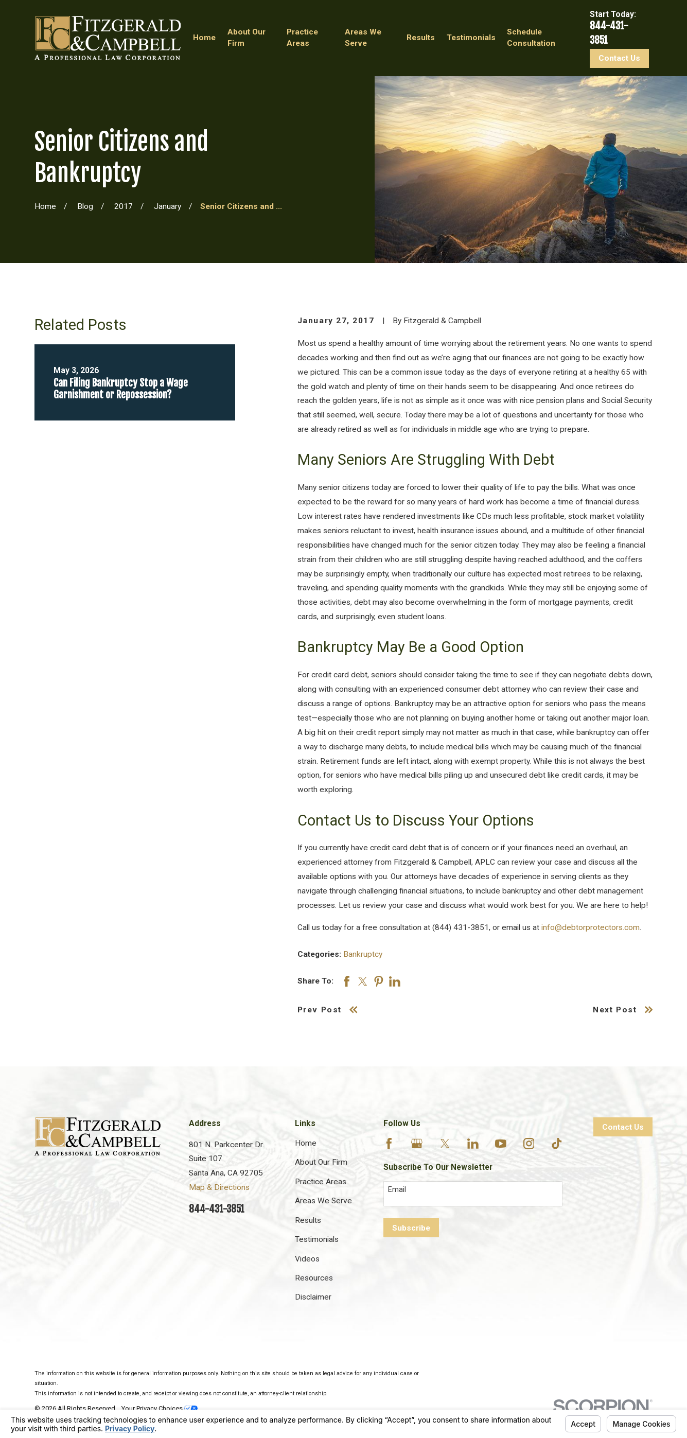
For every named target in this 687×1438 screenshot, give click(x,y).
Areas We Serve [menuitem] (363, 37)
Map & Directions (219, 1187)
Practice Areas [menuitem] (302, 37)
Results (308, 1220)
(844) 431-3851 (460, 927)
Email (397, 1189)
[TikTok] (556, 1143)
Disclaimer (313, 1297)
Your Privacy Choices (159, 1408)
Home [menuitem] (204, 37)
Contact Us (619, 58)
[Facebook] (389, 1143)
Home (305, 1143)
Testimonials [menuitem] (471, 37)
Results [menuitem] (421, 37)
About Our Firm (321, 1162)
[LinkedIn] (473, 1143)
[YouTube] (500, 1143)
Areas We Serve (323, 1200)
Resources (314, 1278)
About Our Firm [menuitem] (246, 37)
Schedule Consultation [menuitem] (531, 37)
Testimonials (317, 1239)
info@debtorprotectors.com (590, 927)
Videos (307, 1259)
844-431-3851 (216, 1209)
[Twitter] (445, 1143)
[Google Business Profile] (416, 1143)
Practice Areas (320, 1181)
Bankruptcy (362, 954)
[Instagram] (529, 1143)
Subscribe (411, 1228)
